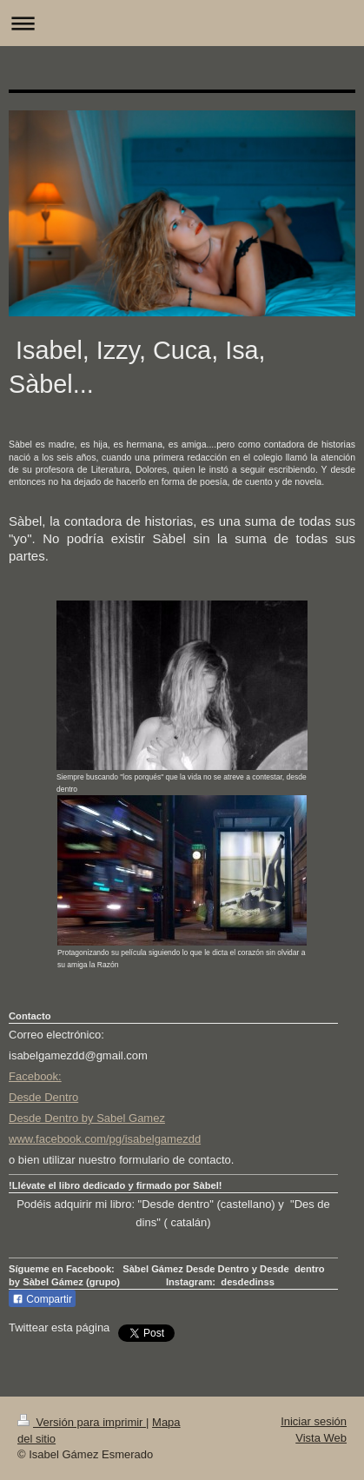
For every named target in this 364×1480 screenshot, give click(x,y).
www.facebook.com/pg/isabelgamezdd (105, 1138)
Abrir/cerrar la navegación (182, 23)
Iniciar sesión (314, 1421)
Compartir (42, 1299)
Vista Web (321, 1437)
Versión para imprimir (81, 1422)
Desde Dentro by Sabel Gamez (87, 1118)
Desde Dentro (43, 1097)
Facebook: (35, 1076)
